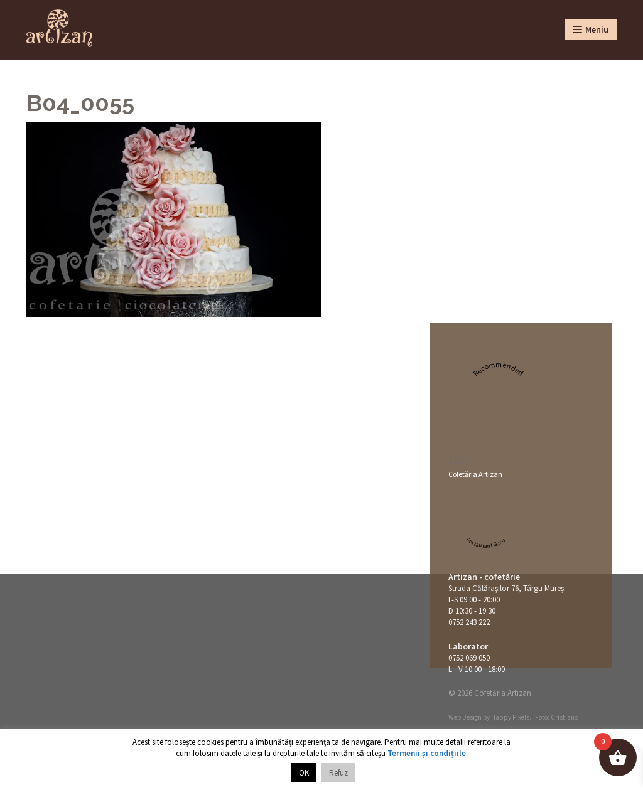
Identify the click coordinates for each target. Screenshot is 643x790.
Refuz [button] (338, 772)
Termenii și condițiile (426, 753)
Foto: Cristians (556, 717)
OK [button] (304, 772)
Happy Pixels (510, 717)
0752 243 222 (469, 622)
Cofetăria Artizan (475, 474)
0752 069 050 (469, 658)
